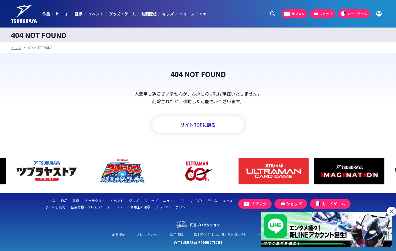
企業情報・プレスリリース (90, 206)
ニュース (186, 14)
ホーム (50, 200)
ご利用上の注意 (138, 206)
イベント (95, 14)
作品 (46, 14)
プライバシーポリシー (172, 206)
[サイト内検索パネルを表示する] (272, 14)
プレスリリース (147, 234)
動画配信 (149, 14)
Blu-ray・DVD (192, 200)
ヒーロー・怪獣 (69, 14)
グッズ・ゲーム (122, 14)
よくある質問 (55, 206)
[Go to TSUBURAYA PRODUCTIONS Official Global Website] (379, 14)
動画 (76, 200)
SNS (204, 14)
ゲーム (212, 200)
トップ (16, 47)
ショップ (151, 200)
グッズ (134, 200)
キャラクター (95, 200)
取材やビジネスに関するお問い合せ (220, 234)
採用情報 (176, 234)
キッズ (168, 14)
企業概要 (118, 234)
